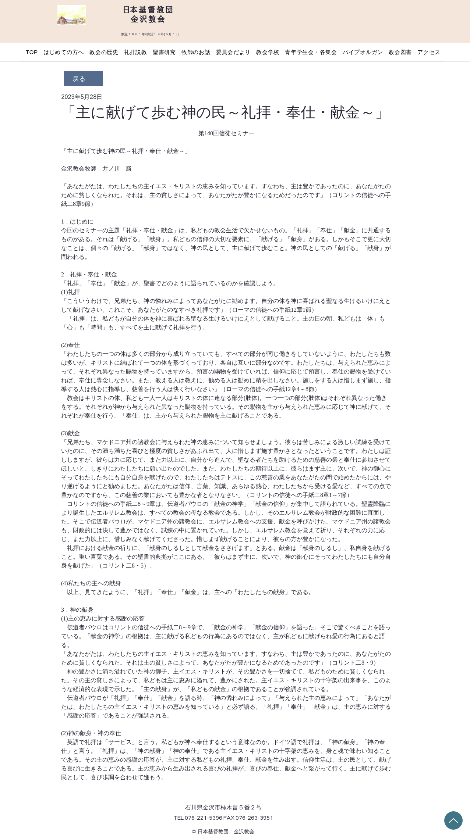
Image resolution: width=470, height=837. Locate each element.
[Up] (453, 820)
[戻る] (83, 78)
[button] (63, 52)
